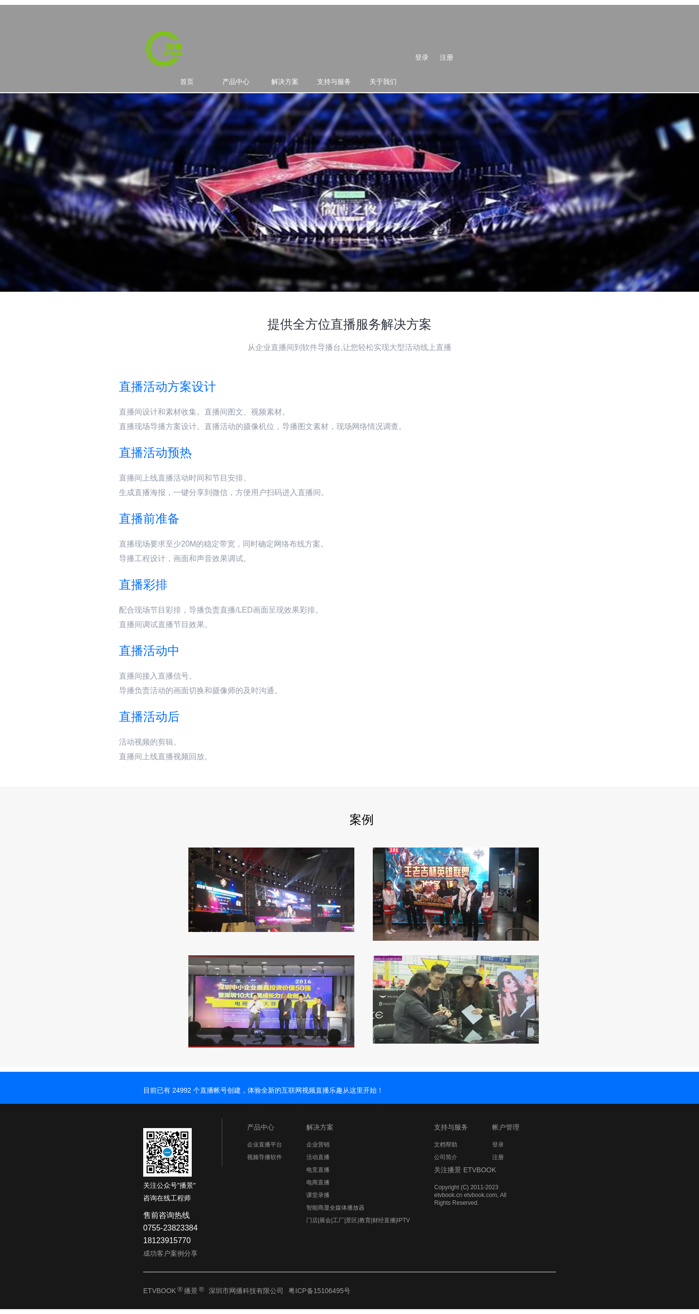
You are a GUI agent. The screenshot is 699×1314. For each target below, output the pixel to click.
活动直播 (318, 1157)
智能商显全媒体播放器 (335, 1207)
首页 (187, 81)
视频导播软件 (264, 1157)
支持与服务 (334, 81)
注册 (446, 57)
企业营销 (318, 1144)
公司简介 (445, 1157)
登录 (422, 57)
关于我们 (383, 81)
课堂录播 (318, 1195)
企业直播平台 (264, 1144)
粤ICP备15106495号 (319, 1291)
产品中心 (236, 81)
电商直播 (318, 1182)
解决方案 (285, 81)
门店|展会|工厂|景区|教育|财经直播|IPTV (358, 1220)
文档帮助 (445, 1144)
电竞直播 (318, 1169)
